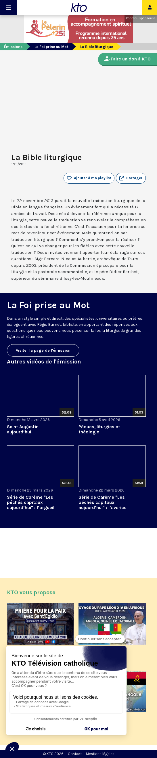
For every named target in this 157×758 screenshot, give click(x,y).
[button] (131, 178)
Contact (75, 754)
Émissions (13, 47)
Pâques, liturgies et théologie (99, 429)
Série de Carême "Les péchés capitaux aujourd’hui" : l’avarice (102, 502)
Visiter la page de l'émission (43, 350)
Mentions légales (100, 754)
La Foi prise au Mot (51, 47)
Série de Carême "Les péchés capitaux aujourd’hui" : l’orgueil (30, 502)
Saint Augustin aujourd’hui (23, 429)
